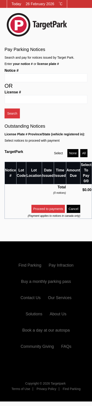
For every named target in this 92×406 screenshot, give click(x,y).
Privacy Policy (46, 389)
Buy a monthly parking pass (46, 281)
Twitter (46, 365)
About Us (58, 314)
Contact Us (31, 297)
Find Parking (30, 265)
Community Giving (37, 346)
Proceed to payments (48, 209)
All (84, 153)
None (73, 153)
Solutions (34, 314)
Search (12, 113)
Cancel (73, 209)
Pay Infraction (61, 265)
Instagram (62, 365)
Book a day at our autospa (46, 330)
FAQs (66, 346)
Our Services (59, 297)
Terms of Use (21, 389)
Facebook (29, 365)
